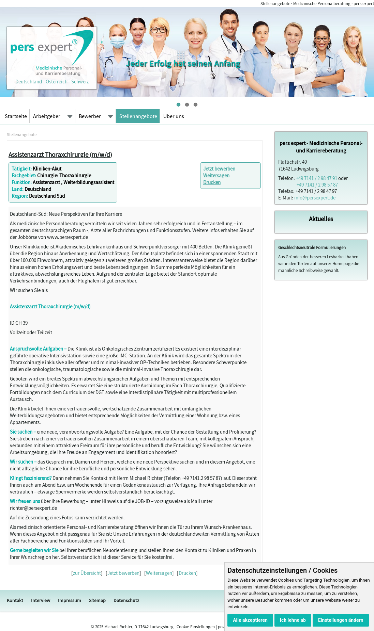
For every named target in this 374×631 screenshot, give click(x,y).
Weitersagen (216, 175)
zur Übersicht (87, 573)
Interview (40, 600)
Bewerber (90, 116)
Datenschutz (126, 600)
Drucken (212, 182)
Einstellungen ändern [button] (340, 620)
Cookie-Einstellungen (196, 627)
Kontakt (15, 600)
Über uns (173, 116)
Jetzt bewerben (219, 168)
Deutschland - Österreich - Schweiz (51, 78)
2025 (99, 627)
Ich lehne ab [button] (293, 620)
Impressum (69, 600)
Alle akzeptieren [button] (250, 620)
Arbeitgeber (46, 116)
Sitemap (97, 600)
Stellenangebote (138, 116)
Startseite (16, 116)
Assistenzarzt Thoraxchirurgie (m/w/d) (60, 154)
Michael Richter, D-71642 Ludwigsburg (139, 627)
